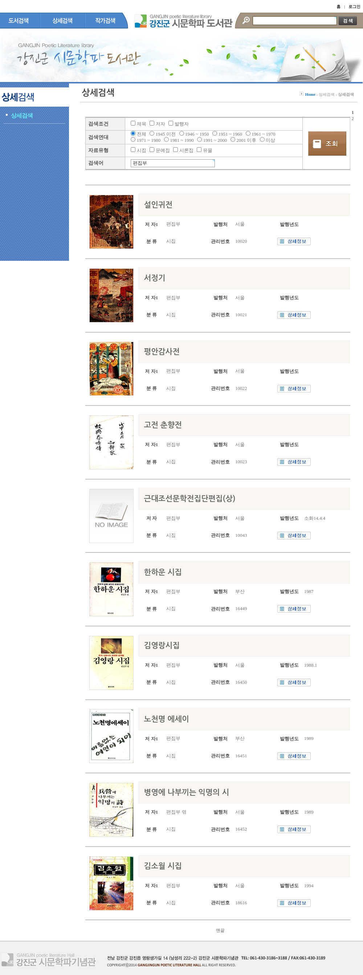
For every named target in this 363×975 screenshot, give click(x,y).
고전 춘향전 (163, 425)
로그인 (354, 6)
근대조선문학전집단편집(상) (189, 498)
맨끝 (220, 930)
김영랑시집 (162, 645)
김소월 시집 (163, 866)
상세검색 (22, 115)
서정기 (154, 278)
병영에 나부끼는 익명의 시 (186, 792)
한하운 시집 (163, 572)
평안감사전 (162, 351)
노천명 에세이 (166, 719)
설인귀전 (158, 205)
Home (310, 94)
